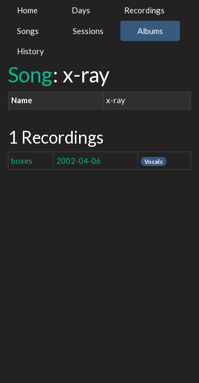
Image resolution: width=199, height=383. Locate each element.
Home (27, 10)
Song (30, 74)
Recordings (144, 10)
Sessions (88, 31)
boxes (21, 160)
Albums (150, 31)
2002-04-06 (78, 160)
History (30, 51)
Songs (28, 31)
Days (81, 10)
